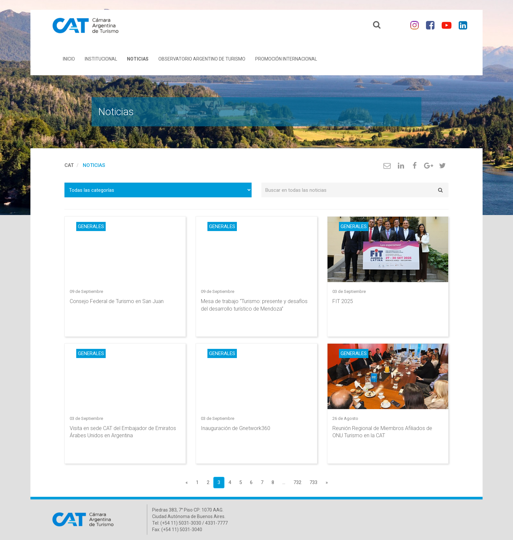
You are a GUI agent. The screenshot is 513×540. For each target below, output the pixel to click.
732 (297, 482)
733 (313, 482)
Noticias (138, 59)
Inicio (69, 59)
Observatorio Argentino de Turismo (201, 59)
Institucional (101, 59)
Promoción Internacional (286, 59)
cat (69, 165)
